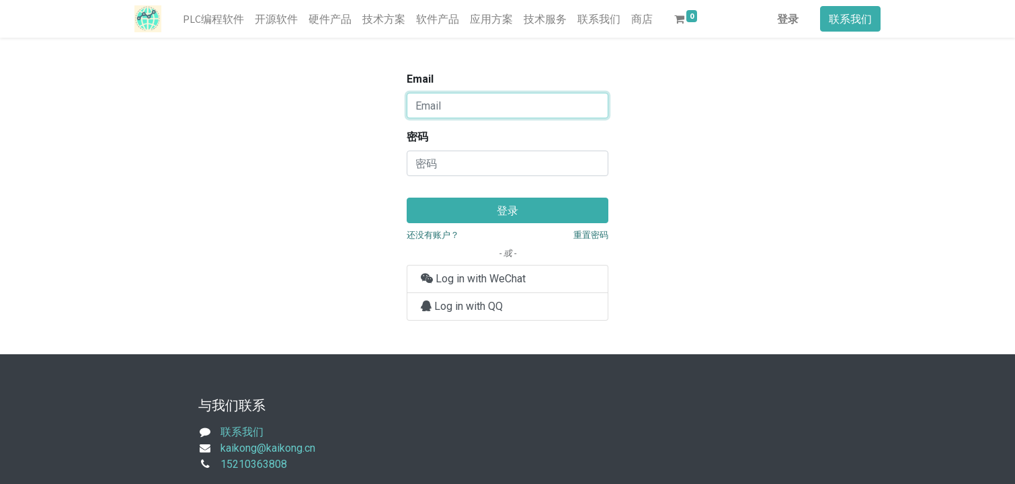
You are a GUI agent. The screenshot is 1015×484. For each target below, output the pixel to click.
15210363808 (253, 464)
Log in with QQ (462, 306)
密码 (417, 136)
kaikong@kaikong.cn (267, 448)
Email (420, 79)
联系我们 (850, 19)
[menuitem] (213, 18)
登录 (788, 19)
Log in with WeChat (473, 278)
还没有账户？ (433, 235)
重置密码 (590, 235)
